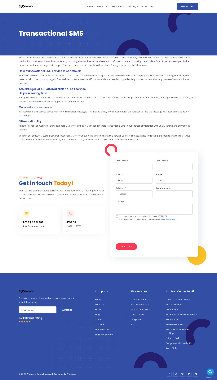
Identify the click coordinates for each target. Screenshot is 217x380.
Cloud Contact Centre (178, 299)
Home (89, 6)
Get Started (187, 6)
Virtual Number (174, 304)
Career (98, 319)
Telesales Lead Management (181, 314)
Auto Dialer (172, 348)
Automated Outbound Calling (178, 331)
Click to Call (172, 338)
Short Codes (137, 314)
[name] (134, 166)
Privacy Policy (102, 329)
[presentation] (137, 230)
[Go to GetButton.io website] (210, 377)
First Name (122, 160)
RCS (133, 324)
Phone (159, 174)
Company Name (163, 188)
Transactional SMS (141, 299)
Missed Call (172, 319)
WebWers (71, 374)
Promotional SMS (140, 304)
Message (120, 201)
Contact (99, 324)
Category (121, 188)
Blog (97, 314)
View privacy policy (168, 219)
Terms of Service (104, 334)
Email (119, 174)
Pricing (98, 309)
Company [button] (147, 6)
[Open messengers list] (210, 372)
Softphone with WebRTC (179, 343)
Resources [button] (117, 6)
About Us (100, 304)
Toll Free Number (175, 324)
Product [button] (101, 6)
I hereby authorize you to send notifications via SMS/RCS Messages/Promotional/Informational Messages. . (148, 218)
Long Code (136, 319)
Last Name (162, 160)
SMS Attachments (140, 309)
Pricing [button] (132, 6)
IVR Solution (172, 309)
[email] (134, 180)
